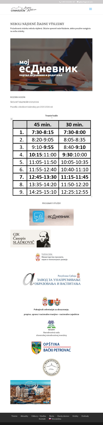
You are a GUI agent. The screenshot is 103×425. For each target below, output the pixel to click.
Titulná (14, 416)
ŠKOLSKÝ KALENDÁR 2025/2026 (24, 102)
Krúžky (75, 416)
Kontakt (42, 419)
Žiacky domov (63, 416)
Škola (51, 416)
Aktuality (24, 416)
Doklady (85, 416)
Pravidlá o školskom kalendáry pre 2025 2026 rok (31, 107)
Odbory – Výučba (38, 416)
